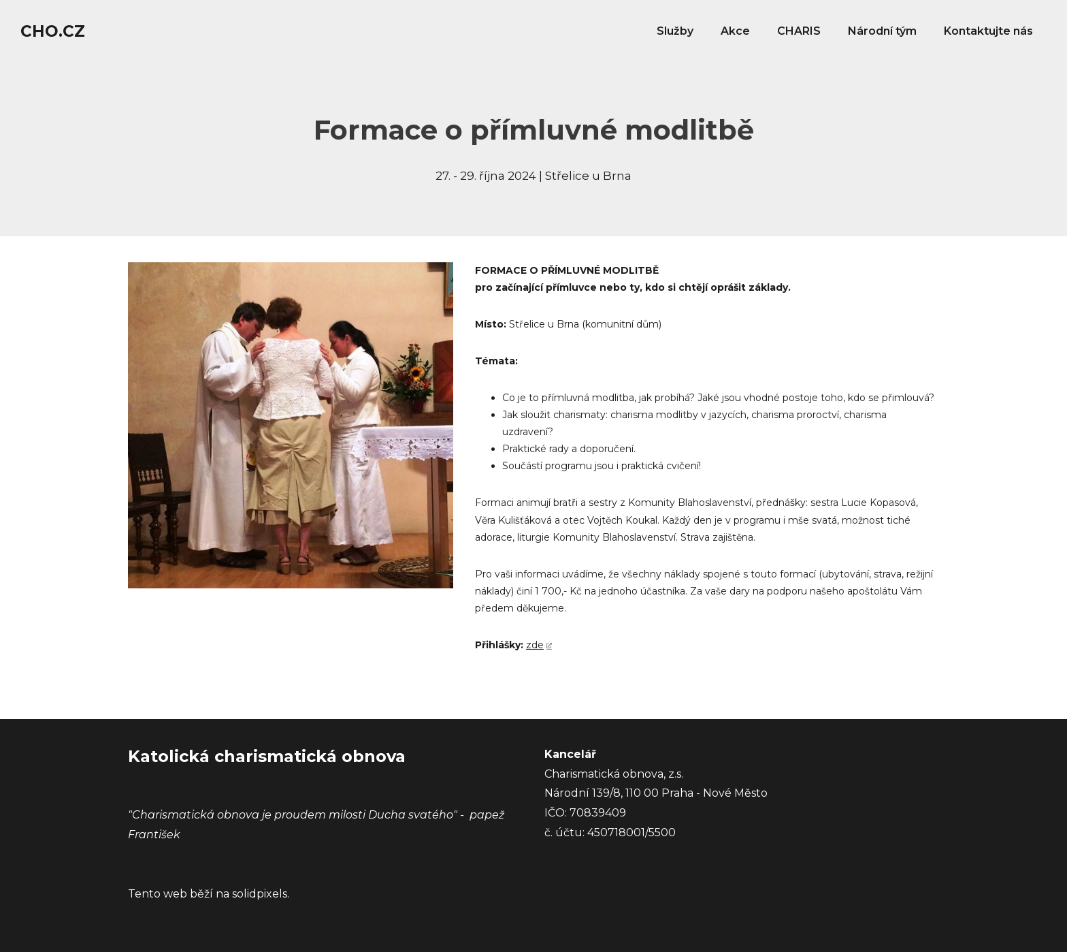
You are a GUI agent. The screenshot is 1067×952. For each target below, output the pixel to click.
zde (535, 645)
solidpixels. (260, 893)
